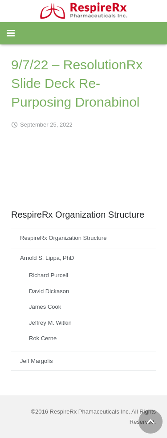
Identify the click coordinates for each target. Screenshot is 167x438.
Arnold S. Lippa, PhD (47, 258)
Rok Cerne (43, 338)
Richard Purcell (48, 275)
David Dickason (49, 291)
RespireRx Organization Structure (63, 238)
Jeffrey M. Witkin (50, 322)
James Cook (45, 306)
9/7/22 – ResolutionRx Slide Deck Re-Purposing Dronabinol (77, 83)
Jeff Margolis (36, 361)
